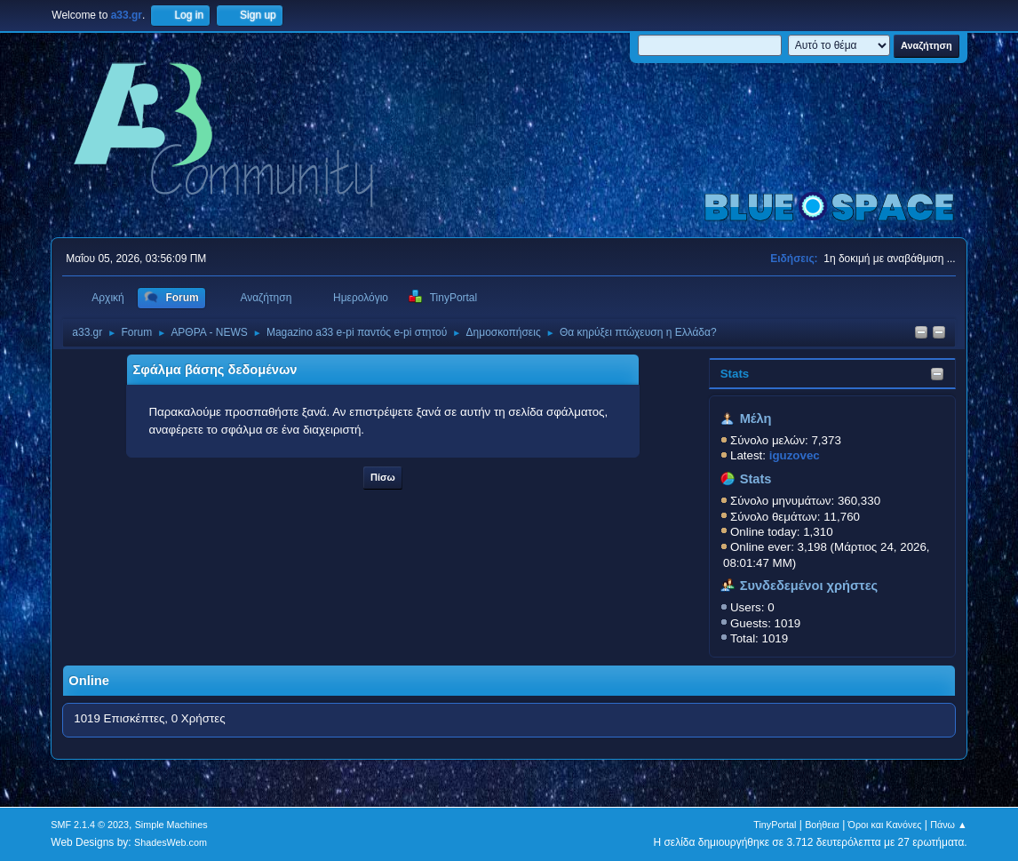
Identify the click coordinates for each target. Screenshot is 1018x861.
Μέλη (756, 418)
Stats (735, 373)
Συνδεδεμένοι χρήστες (809, 585)
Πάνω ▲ (948, 824)
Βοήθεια (822, 824)
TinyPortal (774, 824)
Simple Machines (171, 824)
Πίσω (382, 477)
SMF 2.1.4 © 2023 (90, 824)
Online (88, 681)
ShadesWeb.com (170, 842)
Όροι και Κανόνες (885, 824)
